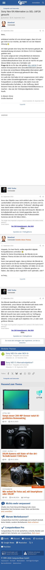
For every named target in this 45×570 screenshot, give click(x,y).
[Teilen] (40, 31)
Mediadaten (21, 561)
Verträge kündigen (32, 561)
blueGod (6, 18)
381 (5, 497)
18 (4, 421)
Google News (9, 542)
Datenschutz (17, 563)
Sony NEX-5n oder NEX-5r (17, 353)
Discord (16, 538)
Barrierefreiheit (6, 563)
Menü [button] (4, 3)
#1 (43, 31)
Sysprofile (22, 104)
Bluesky (27, 538)
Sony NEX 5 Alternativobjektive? (19, 362)
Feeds (6, 538)
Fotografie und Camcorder (21, 355)
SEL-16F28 (32, 65)
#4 (43, 298)
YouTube (7, 546)
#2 (43, 196)
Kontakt (12, 561)
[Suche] (43, 3)
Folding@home (27, 232)
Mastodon (23, 542)
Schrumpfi (9, 355)
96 (4, 459)
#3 (43, 245)
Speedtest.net (17, 232)
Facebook (39, 538)
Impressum (5, 561)
